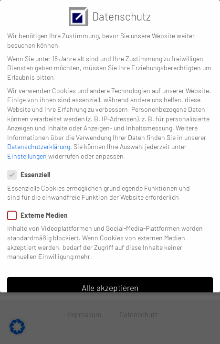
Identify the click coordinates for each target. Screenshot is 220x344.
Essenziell (31, 167)
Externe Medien (40, 208)
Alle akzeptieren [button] (110, 280)
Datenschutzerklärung (38, 139)
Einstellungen (27, 149)
